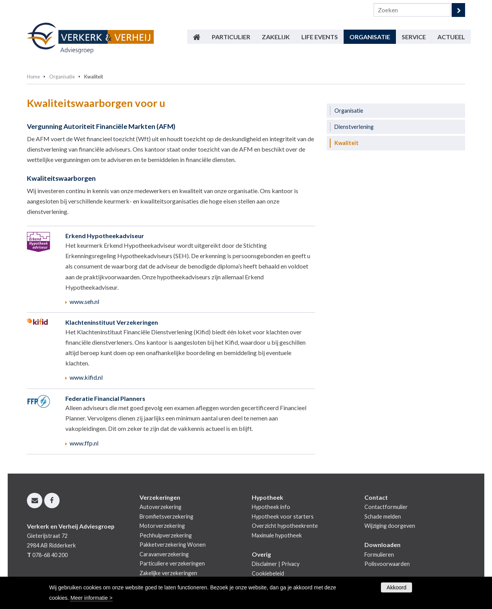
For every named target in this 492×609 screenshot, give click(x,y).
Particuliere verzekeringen (172, 563)
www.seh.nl (84, 301)
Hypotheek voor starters (283, 516)
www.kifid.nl (86, 377)
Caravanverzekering (164, 554)
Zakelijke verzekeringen (168, 573)
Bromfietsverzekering (166, 516)
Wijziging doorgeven (389, 525)
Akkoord (396, 587)
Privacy (290, 564)
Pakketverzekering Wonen (173, 544)
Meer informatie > (91, 598)
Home (33, 76)
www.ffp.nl (84, 443)
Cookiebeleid (268, 573)
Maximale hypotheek (277, 535)
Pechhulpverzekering (166, 535)
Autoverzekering (160, 507)
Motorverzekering (162, 525)
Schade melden (382, 516)
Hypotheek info (271, 507)
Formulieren (379, 554)
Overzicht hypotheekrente (285, 525)
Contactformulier (386, 507)
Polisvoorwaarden (387, 564)
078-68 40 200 (50, 555)
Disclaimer (264, 564)
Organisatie (62, 76)
